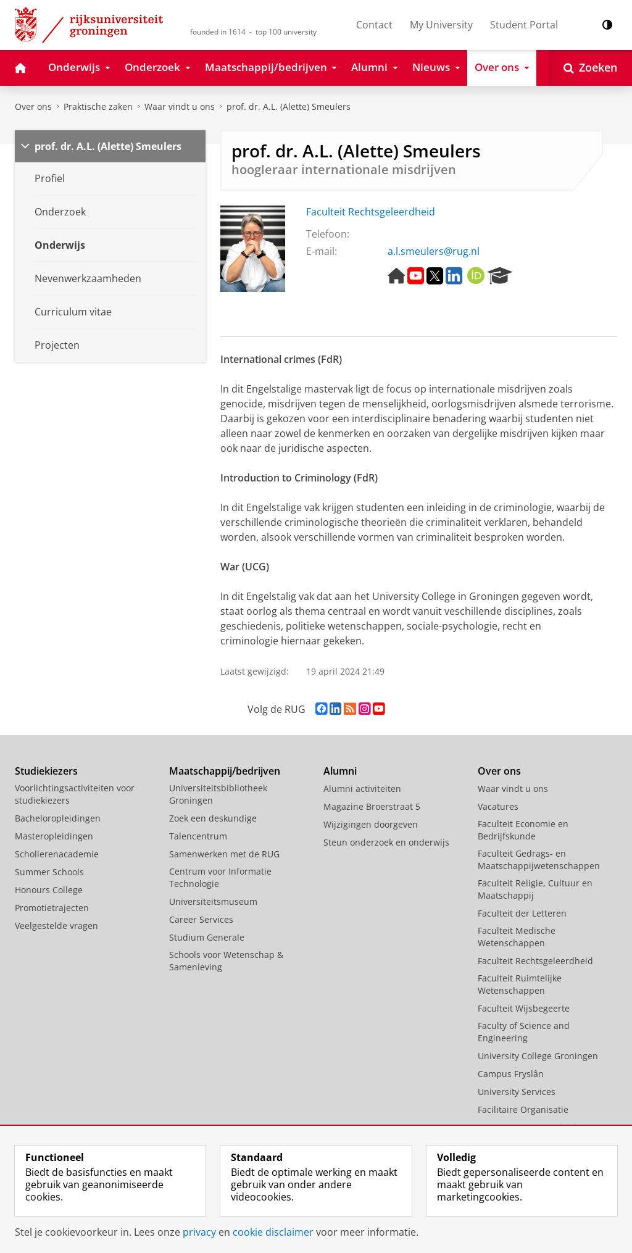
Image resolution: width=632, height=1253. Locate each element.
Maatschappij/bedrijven (224, 771)
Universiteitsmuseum (213, 901)
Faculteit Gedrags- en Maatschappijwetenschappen (539, 859)
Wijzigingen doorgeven (370, 824)
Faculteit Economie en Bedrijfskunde (523, 830)
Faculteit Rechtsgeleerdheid (370, 212)
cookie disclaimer (273, 1232)
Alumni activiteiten (362, 788)
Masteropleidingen (54, 836)
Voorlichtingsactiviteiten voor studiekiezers (75, 794)
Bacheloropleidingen (58, 818)
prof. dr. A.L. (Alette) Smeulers (289, 106)
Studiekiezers (46, 771)
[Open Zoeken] (590, 68)
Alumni (340, 771)
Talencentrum (198, 836)
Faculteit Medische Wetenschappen (516, 937)
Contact (374, 24)
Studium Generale (206, 937)
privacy (199, 1232)
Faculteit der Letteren (522, 913)
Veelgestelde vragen (56, 925)
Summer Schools (49, 872)
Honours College (49, 890)
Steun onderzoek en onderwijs (386, 842)
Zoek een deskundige (213, 818)
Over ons (33, 106)
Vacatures (498, 806)
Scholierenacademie (57, 854)
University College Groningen (538, 1056)
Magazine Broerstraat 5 (371, 806)
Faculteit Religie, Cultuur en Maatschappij (535, 889)
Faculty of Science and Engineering (524, 1032)
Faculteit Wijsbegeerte (524, 1008)
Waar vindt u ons (179, 106)
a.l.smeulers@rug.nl (434, 251)
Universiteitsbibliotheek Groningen (218, 794)
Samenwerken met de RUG (224, 854)
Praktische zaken (98, 106)
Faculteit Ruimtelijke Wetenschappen (520, 984)
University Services (516, 1091)
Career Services (201, 919)
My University (441, 24)
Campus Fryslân (511, 1074)
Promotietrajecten (52, 908)
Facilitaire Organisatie (523, 1109)
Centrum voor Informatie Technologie (220, 877)
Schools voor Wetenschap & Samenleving (226, 961)
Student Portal (524, 24)
